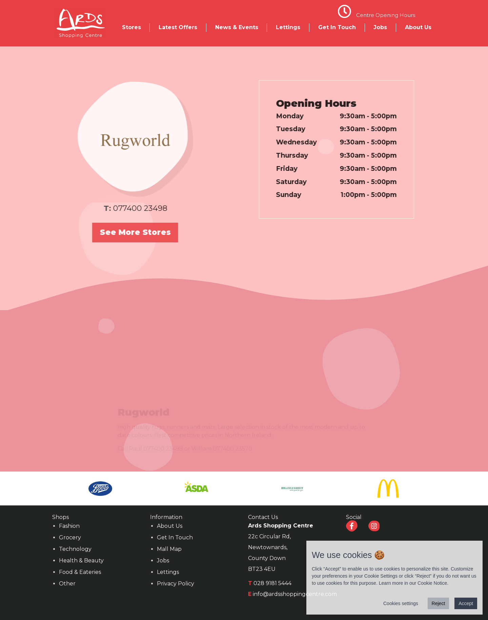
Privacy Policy (175, 583)
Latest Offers (178, 27)
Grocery (70, 537)
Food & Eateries (80, 572)
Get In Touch (337, 27)
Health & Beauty (81, 560)
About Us (418, 27)
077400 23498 (129, 208)
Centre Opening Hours (385, 15)
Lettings (288, 27)
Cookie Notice (432, 583)
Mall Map (169, 549)
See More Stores (124, 232)
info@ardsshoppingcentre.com (295, 594)
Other (67, 583)
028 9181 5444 (272, 583)
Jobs (380, 27)
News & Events (236, 27)
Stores (131, 27)
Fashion (69, 526)
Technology (75, 549)
